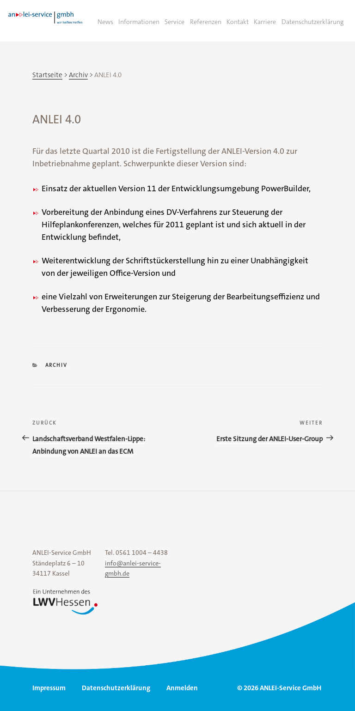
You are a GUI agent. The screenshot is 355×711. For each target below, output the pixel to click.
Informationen (138, 22)
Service (174, 22)
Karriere (265, 22)
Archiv (56, 365)
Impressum (49, 688)
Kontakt (237, 22)
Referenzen (205, 22)
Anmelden (182, 688)
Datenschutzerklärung (312, 22)
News (105, 22)
